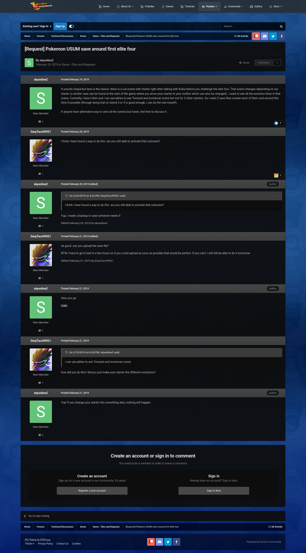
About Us (145, 10)
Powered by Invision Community (264, 541)
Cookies (76, 543)
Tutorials (209, 10)
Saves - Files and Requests (78, 64)
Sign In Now (214, 490)
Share (244, 62)
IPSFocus (45, 539)
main (64, 305)
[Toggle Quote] (67, 195)
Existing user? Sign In (37, 26)
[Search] (240, 26)
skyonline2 (41, 79)
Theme (29, 543)
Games (189, 10)
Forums (229, 10)
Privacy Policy (45, 543)
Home (125, 10)
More (276, 10)
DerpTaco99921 (41, 131)
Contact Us (63, 543)
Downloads (253, 10)
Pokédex (169, 10)
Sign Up (60, 26)
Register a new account (92, 490)
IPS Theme (31, 539)
